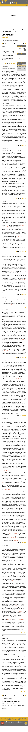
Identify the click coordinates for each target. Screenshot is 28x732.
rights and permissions (21, 718)
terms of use (4, 718)
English (18, 30)
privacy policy (11, 718)
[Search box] (20, 50)
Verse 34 (4, 297)
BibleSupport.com (10, 701)
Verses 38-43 (5, 360)
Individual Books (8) (22, 69)
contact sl (9, 719)
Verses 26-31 (5, 201)
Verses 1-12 (5, 66)
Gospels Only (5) (21, 68)
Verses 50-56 (5, 545)
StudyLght (7, 2)
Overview (20, 57)
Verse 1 (3, 46)
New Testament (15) (22, 66)
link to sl (19, 719)
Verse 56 (4, 635)
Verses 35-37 (5, 310)
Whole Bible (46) (21, 64)
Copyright (20, 58)
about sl (14, 719)
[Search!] (25, 50)
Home (3, 30)
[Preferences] (26, 5)
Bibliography (20, 59)
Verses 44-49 (5, 418)
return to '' (11, 63)
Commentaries (11, 30)
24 (23, 43)
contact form (21, 722)
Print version (20, 55)
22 (4, 43)
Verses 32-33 (5, 254)
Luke (15, 31)
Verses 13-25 (5, 148)
